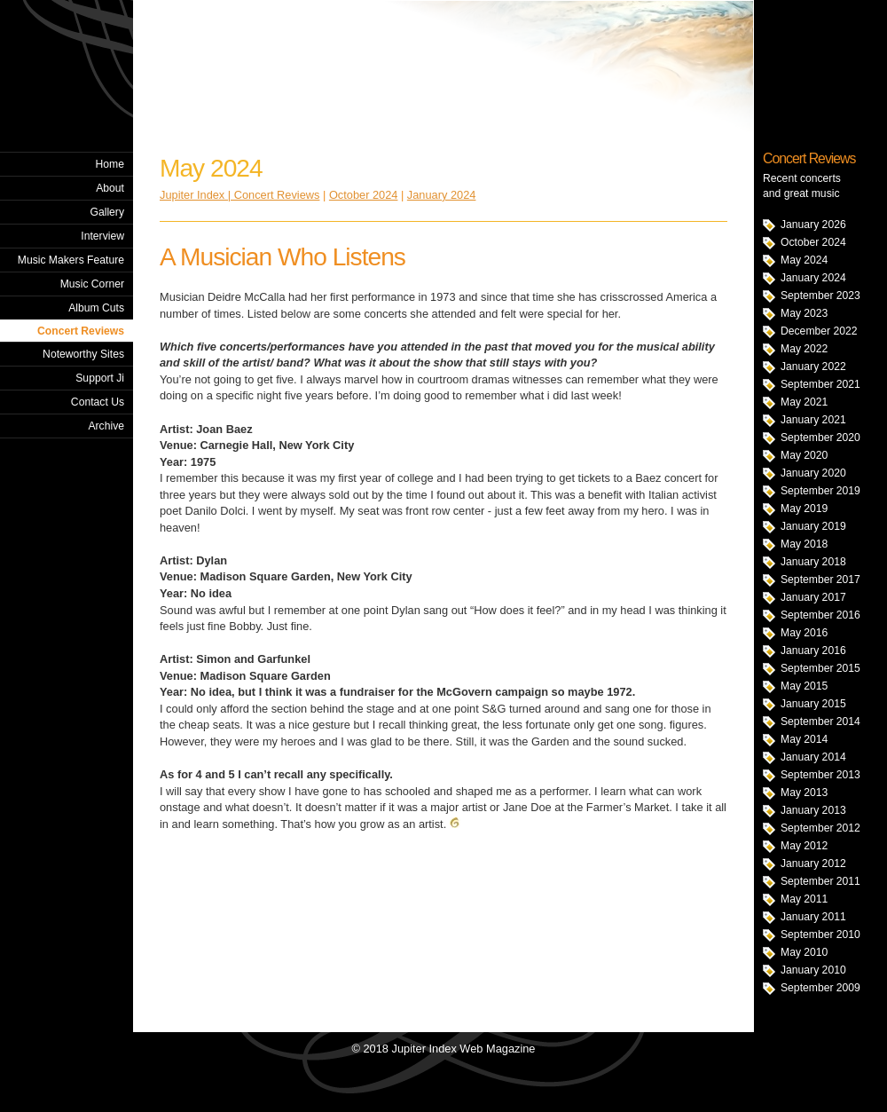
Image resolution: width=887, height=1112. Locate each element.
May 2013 (804, 792)
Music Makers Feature (71, 260)
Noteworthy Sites (83, 354)
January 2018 (813, 562)
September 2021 (820, 384)
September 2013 (820, 775)
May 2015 (804, 686)
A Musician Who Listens (282, 257)
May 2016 (804, 633)
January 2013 (813, 810)
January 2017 (813, 597)
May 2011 (804, 899)
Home (110, 164)
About (110, 188)
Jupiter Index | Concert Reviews (239, 194)
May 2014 (804, 739)
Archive (106, 426)
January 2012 (813, 863)
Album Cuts (96, 308)
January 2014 (813, 757)
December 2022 (819, 331)
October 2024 (813, 242)
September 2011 (820, 881)
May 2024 (804, 260)
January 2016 (813, 650)
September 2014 (820, 721)
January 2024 (813, 278)
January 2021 (813, 420)
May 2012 (804, 846)
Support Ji (99, 378)
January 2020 (813, 473)
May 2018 (804, 544)
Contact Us (97, 402)
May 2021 (804, 402)
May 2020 (804, 455)
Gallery (107, 212)
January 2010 (813, 970)
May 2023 (804, 313)
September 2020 (820, 437)
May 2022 (804, 349)
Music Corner (92, 284)
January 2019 (813, 526)
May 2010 (804, 952)
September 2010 (820, 934)
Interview (102, 236)
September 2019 (820, 491)
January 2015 (813, 704)
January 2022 (813, 366)
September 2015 (820, 668)
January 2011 (813, 917)
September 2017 (820, 579)
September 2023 (820, 295)
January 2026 (813, 224)
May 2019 (804, 508)
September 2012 (820, 828)
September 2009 (820, 988)
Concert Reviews (80, 331)
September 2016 (820, 615)
